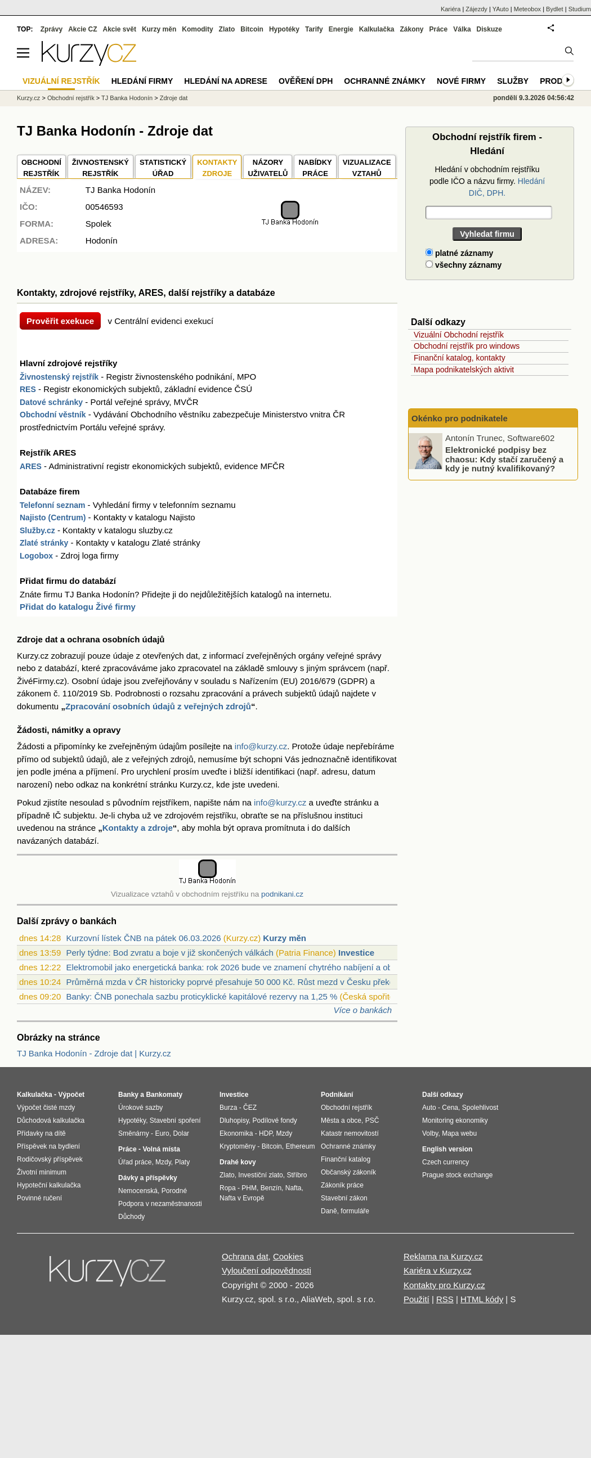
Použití (416, 1299)
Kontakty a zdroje (137, 827)
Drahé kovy (238, 1162)
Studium (579, 9)
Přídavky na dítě (41, 1133)
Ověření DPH (306, 81)
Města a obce (341, 1120)
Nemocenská (138, 1191)
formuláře (355, 1211)
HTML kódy (481, 1299)
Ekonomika (236, 1133)
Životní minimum (41, 1172)
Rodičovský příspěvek (50, 1159)
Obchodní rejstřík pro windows (467, 345)
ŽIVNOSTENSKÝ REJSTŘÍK (100, 168)
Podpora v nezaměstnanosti (160, 1204)
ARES (31, 466)
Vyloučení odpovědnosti (266, 1270)
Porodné (174, 1191)
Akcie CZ (82, 29)
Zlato (227, 29)
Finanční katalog (345, 1159)
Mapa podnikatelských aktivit (464, 369)
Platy (182, 1162)
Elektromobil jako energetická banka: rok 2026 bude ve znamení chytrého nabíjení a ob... (232, 967)
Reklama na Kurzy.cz (443, 1256)
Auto (429, 1108)
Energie (341, 29)
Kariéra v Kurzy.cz (438, 1270)
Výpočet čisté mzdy (46, 1108)
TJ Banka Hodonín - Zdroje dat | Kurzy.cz (94, 1053)
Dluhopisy (234, 1120)
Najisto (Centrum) (53, 517)
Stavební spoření (175, 1120)
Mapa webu (459, 1133)
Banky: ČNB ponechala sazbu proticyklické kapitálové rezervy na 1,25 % (201, 996)
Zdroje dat (174, 97)
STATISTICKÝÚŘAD (163, 168)
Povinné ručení (39, 1198)
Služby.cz (37, 530)
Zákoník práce (342, 1185)
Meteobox (527, 9)
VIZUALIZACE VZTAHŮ (367, 168)
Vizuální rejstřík (61, 81)
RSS (445, 1299)
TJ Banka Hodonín (127, 97)
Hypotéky (284, 29)
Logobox (36, 555)
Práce (438, 29)
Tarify (314, 29)
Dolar (181, 1133)
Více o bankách (363, 1010)
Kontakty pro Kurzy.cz (444, 1285)
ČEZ (250, 1108)
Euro (162, 1133)
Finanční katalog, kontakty (459, 357)
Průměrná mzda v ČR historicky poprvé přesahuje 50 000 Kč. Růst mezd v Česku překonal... (239, 982)
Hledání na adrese (225, 81)
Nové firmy (461, 81)
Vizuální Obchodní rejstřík (459, 334)
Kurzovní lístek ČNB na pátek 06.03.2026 (143, 938)
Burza (228, 1108)
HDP (265, 1133)
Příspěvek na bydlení (48, 1146)
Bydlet (554, 9)
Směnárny (133, 1133)
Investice (356, 952)
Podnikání (337, 1095)
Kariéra (450, 9)
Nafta (293, 1188)
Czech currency (445, 1162)
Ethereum (300, 1146)
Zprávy (51, 29)
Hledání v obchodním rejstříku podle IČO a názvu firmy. (487, 181)
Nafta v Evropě (242, 1198)
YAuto (500, 9)
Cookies (288, 1256)
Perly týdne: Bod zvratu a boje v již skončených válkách (170, 952)
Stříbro (296, 1175)
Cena (450, 1108)
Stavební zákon (344, 1198)
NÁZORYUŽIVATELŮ (268, 168)
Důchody (131, 1217)
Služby (513, 81)
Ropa (228, 1188)
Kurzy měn (284, 938)
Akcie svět (119, 29)
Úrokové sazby (140, 1108)
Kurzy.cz (28, 97)
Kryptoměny (238, 1146)
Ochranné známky (385, 81)
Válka (462, 29)
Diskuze (489, 29)
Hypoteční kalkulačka (48, 1185)
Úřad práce (134, 1162)
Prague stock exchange (457, 1175)
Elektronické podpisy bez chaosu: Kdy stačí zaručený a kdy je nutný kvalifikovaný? (504, 459)
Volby (430, 1133)
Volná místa (161, 1149)
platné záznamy (459, 253)
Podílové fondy (274, 1120)
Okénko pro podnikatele (459, 418)
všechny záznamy (464, 264)
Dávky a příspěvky (147, 1178)
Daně (329, 1211)
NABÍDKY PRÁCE (315, 168)
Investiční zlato (260, 1175)
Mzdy (163, 1162)
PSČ (372, 1120)
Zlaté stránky (44, 542)
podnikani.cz (282, 894)
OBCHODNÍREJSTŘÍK (41, 168)
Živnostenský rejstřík (59, 376)
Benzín (271, 1188)
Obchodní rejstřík (71, 97)
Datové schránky (51, 402)
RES (28, 389)
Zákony (411, 29)
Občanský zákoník (348, 1172)
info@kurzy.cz (261, 746)
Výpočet (71, 1095)
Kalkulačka (377, 29)
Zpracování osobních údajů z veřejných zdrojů (158, 706)
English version (447, 1149)
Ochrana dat (245, 1256)
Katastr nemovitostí (350, 1133)
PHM (249, 1188)
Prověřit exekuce (60, 321)
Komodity (197, 29)
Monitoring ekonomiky (455, 1120)
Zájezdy (476, 9)
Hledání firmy (142, 81)
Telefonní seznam (52, 505)
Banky (128, 1095)
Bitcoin (251, 29)
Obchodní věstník (53, 414)
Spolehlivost (480, 1108)
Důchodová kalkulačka (50, 1120)
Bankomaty (164, 1095)
